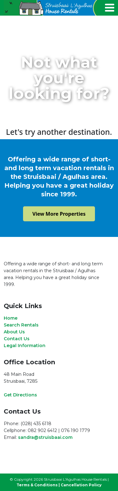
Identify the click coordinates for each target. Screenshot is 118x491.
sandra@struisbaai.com (45, 437)
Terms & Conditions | (38, 485)
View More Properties (59, 213)
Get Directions (20, 395)
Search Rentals (21, 325)
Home (10, 318)
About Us (14, 332)
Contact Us (17, 338)
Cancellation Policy (81, 485)
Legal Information (24, 345)
